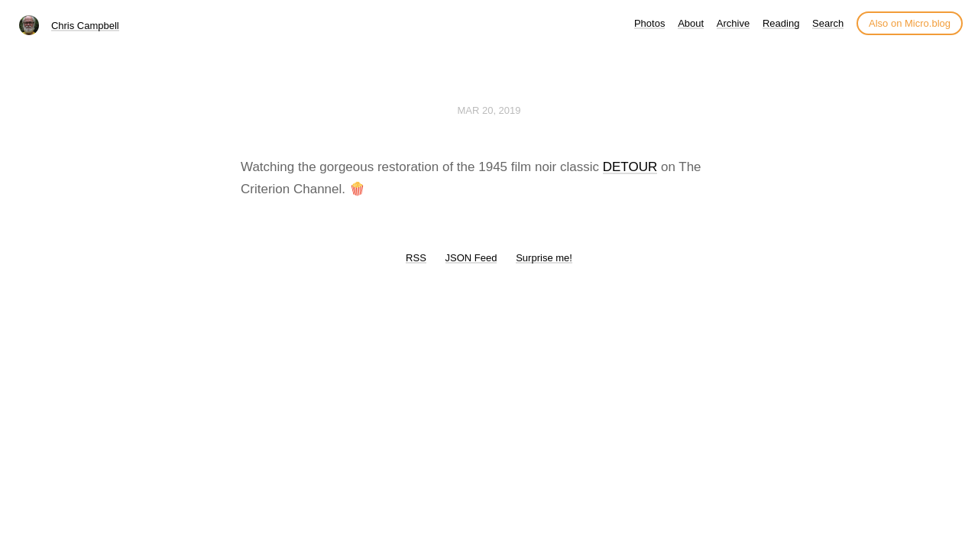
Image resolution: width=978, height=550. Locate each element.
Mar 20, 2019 (488, 110)
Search (828, 23)
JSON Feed (471, 258)
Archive (733, 23)
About (691, 23)
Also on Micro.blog (909, 23)
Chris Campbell (85, 25)
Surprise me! (544, 258)
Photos (649, 23)
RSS (416, 258)
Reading (781, 23)
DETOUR (630, 167)
